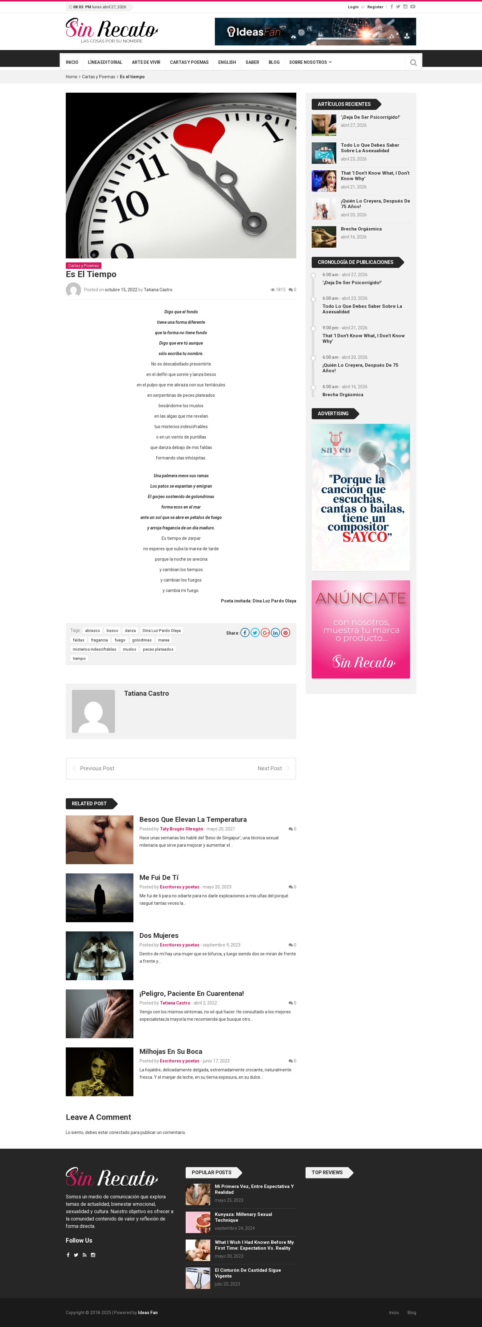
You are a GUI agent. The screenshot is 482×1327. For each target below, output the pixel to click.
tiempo (79, 658)
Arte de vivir (146, 62)
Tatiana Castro (158, 289)
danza (130, 630)
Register (375, 7)
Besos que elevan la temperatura (193, 819)
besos (112, 630)
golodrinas (142, 640)
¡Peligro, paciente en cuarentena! (192, 993)
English (227, 62)
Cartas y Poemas (98, 76)
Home (71, 76)
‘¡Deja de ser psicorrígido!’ (370, 117)
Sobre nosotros (308, 62)
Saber (252, 62)
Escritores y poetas (180, 886)
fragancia (99, 640)
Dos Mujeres (159, 935)
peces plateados (158, 649)
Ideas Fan (148, 1312)
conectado (119, 1132)
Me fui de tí (159, 877)
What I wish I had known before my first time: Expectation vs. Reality (254, 1245)
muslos (129, 649)
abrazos (92, 630)
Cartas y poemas (189, 62)
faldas (78, 640)
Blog (274, 62)
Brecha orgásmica (361, 229)
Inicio (72, 62)
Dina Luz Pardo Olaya (162, 630)
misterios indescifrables (94, 649)
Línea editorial (105, 62)
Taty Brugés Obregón (181, 828)
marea (163, 640)
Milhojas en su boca (171, 1051)
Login (353, 7)
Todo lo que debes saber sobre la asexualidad (370, 147)
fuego (120, 640)
